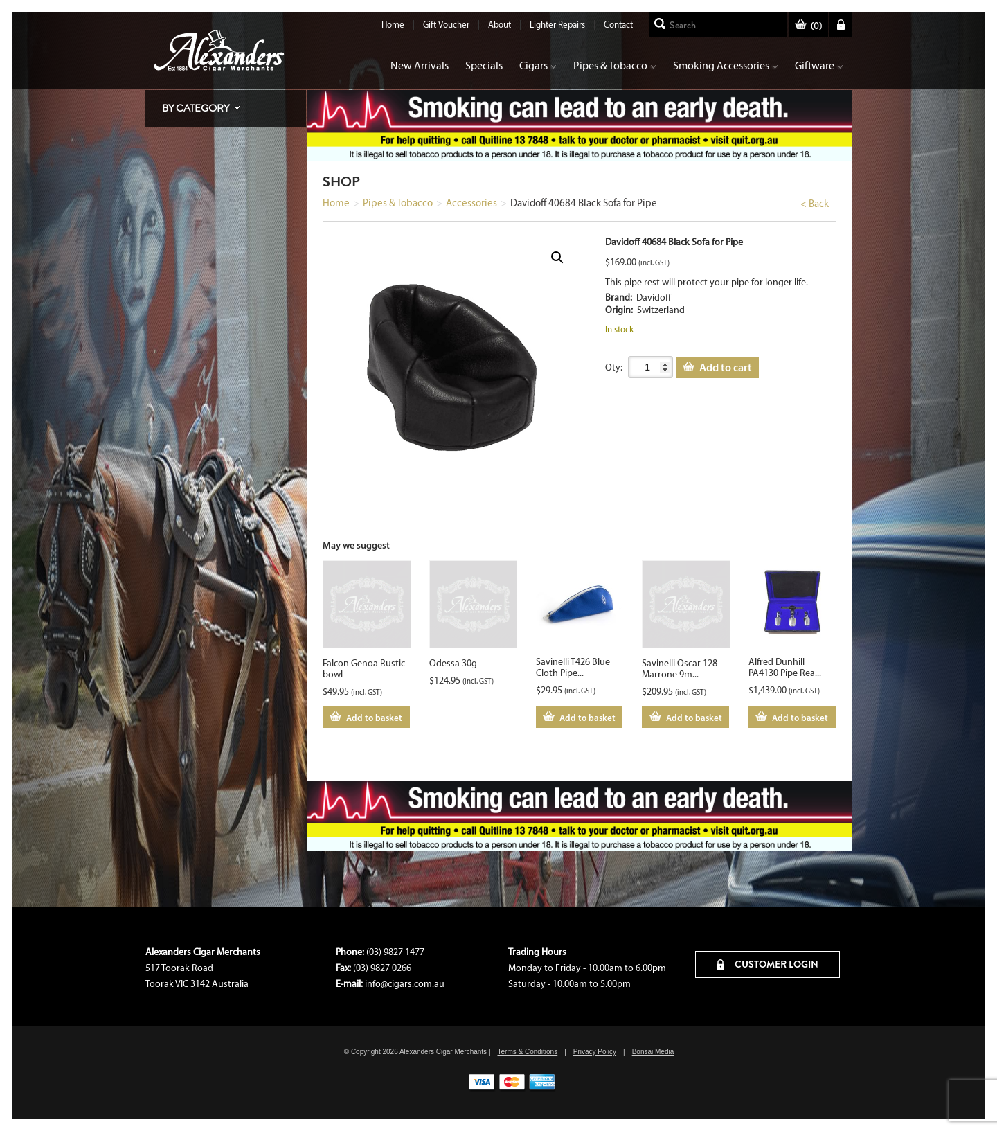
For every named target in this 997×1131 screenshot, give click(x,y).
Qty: (613, 367)
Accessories (471, 203)
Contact (618, 24)
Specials (484, 65)
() (808, 26)
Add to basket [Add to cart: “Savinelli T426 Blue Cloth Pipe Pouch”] (587, 717)
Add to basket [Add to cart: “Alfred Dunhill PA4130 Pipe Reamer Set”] (800, 717)
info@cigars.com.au (404, 984)
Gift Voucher (446, 24)
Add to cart (725, 367)
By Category (195, 108)
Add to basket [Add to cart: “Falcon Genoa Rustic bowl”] (374, 717)
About (499, 24)
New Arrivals (419, 65)
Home (392, 24)
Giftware (819, 65)
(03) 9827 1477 (395, 952)
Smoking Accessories (725, 65)
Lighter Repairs (557, 24)
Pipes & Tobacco (614, 65)
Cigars (538, 65)
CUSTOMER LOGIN (767, 964)
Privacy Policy (594, 1052)
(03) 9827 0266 (382, 968)
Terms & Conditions (527, 1052)
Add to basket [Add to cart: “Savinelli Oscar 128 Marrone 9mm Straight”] (694, 717)
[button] (557, 257)
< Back (814, 203)
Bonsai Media (653, 1052)
